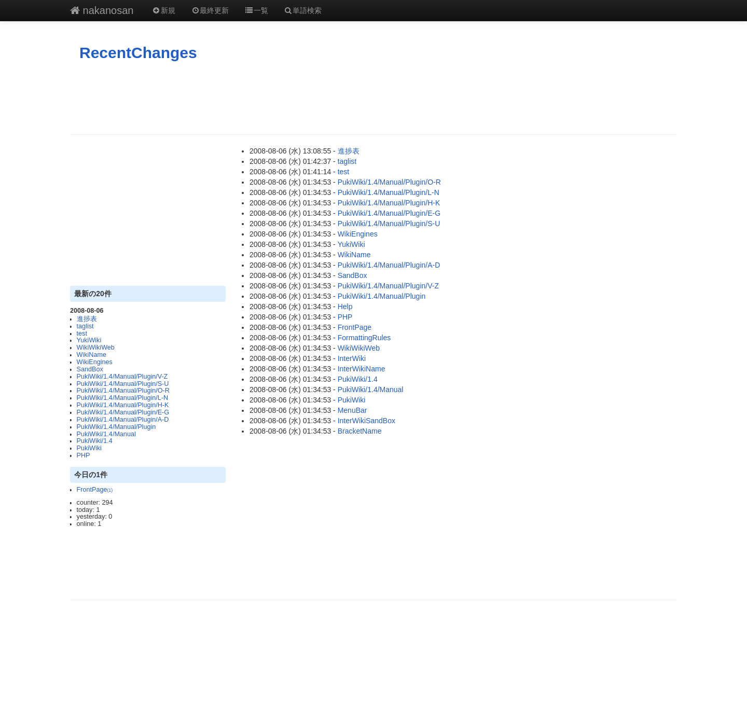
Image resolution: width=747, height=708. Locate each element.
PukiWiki (89, 448)
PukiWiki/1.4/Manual (106, 434)
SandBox (90, 369)
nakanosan (101, 10)
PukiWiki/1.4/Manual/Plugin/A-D (123, 419)
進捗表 (87, 319)
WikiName (91, 354)
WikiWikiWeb (96, 347)
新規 (163, 10)
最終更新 (210, 10)
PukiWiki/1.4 (95, 441)
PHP (83, 455)
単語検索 (303, 10)
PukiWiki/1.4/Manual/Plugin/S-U (123, 383)
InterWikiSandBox (366, 421)
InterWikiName (361, 369)
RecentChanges (138, 52)
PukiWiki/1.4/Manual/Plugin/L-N (122, 397)
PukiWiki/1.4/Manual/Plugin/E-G (123, 412)
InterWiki (352, 358)
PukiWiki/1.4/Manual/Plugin (116, 427)
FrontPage (95, 489)
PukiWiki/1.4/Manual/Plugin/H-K (123, 405)
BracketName (360, 431)
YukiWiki (89, 340)
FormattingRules (364, 338)
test (82, 333)
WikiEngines (95, 362)
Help (345, 306)
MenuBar (352, 410)
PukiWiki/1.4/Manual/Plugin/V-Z (122, 376)
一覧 (256, 10)
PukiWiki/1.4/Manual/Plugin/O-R (123, 390)
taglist (85, 326)
